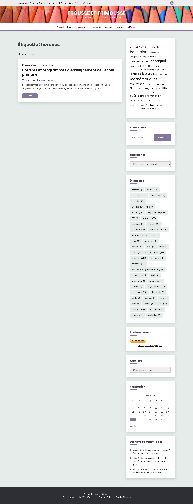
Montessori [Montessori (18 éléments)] (137, 84)
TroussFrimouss (46, 80)
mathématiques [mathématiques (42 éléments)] (143, 78)
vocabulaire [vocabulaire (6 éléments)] (134, 109)
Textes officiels (47, 65)
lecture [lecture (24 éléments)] (147, 74)
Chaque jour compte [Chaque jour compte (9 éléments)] (139, 56)
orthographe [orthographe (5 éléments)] (134, 92)
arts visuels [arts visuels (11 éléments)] (153, 47)
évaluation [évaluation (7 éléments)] (154, 109)
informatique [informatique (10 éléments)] (150, 69)
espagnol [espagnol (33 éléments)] (158, 61)
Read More (30, 96)
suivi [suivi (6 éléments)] (137, 105)
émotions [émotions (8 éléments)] (144, 108)
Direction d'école (30, 65)
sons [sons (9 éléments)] (132, 105)
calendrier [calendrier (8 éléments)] (155, 52)
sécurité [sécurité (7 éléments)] (143, 105)
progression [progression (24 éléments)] (138, 100)
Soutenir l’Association (62, 3)
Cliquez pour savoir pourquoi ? (150, 346)
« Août (133, 426)
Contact (87, 3)
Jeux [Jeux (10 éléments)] (163, 69)
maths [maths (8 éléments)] (167, 74)
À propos (22, 3)
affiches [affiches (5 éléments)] (132, 47)
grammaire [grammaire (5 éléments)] (156, 66)
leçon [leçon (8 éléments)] (155, 74)
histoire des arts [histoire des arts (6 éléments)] (136, 70)
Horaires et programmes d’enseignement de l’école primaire (68, 72)
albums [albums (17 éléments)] (141, 47)
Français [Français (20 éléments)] (146, 66)
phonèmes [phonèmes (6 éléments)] (157, 92)
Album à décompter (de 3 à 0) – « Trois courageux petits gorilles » (150, 461)
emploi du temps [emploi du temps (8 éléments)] (137, 61)
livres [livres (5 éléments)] (161, 74)
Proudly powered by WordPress (78, 497)
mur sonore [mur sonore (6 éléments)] (150, 84)
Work (78, 3)
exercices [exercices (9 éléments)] (134, 66)
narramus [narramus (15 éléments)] (161, 84)
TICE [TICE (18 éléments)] (151, 104)
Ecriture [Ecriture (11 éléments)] (154, 56)
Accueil (60, 27)
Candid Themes (123, 497)
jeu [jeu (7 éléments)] (158, 70)
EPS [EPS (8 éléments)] (148, 61)
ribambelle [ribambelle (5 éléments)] (151, 101)
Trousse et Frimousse (96, 13)
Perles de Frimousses (39, 3)
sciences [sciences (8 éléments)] (166, 101)
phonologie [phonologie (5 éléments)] (148, 92)
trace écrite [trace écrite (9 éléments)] (161, 105)
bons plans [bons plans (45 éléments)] (139, 51)
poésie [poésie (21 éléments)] (134, 96)
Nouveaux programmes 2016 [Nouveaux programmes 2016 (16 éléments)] (148, 88)
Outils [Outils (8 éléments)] (141, 92)
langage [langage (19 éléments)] (135, 73)
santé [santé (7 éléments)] (158, 101)
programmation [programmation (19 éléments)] (150, 95)
